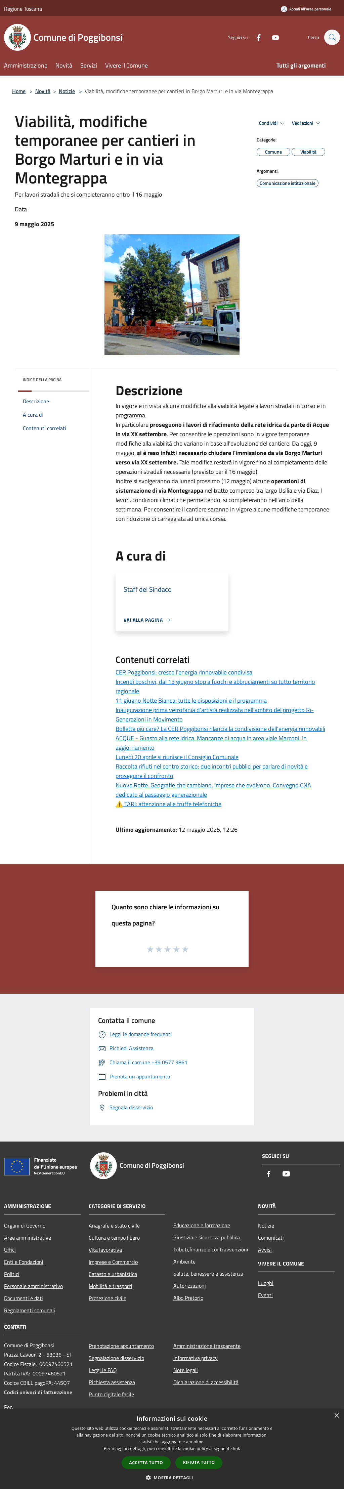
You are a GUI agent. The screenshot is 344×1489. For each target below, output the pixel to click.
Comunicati (271, 1238)
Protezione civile (107, 1298)
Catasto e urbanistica (113, 1274)
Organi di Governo (24, 1226)
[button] (172, 1477)
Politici (11, 1274)
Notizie (67, 91)
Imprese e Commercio (113, 1262)
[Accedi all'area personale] (306, 9)
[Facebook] (255, 37)
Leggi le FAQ (103, 1370)
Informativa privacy (195, 1358)
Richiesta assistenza (112, 1382)
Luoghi (265, 1283)
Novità (42, 91)
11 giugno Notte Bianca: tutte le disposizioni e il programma (191, 700)
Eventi (265, 1295)
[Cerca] (332, 37)
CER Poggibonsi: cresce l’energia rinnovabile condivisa (184, 672)
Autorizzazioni (189, 1286)
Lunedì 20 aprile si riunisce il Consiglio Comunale (177, 756)
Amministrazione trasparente (207, 1346)
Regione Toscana (23, 9)
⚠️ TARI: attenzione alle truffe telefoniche (168, 804)
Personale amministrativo (33, 1286)
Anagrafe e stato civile (114, 1226)
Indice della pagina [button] (42, 379)
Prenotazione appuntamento (121, 1346)
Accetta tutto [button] (146, 1462)
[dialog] (172, 1449)
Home (19, 91)
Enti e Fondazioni (23, 1262)
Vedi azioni (307, 123)
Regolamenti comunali (29, 1310)
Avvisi (265, 1250)
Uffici (10, 1250)
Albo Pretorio (188, 1298)
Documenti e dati (23, 1298)
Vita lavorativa (105, 1250)
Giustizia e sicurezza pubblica (206, 1237)
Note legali (185, 1370)
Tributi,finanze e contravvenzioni (210, 1249)
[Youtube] (272, 37)
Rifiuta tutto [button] (199, 1462)
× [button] (336, 1415)
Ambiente (184, 1261)
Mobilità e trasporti (110, 1286)
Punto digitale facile (111, 1394)
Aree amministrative (27, 1238)
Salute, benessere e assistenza (208, 1274)
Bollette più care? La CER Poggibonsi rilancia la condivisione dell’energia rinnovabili (220, 728)
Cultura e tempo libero (114, 1238)
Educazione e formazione (201, 1225)
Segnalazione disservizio (116, 1358)
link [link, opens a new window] (236, 1448)
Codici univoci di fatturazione (38, 1392)
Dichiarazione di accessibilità (206, 1382)
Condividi (273, 123)
